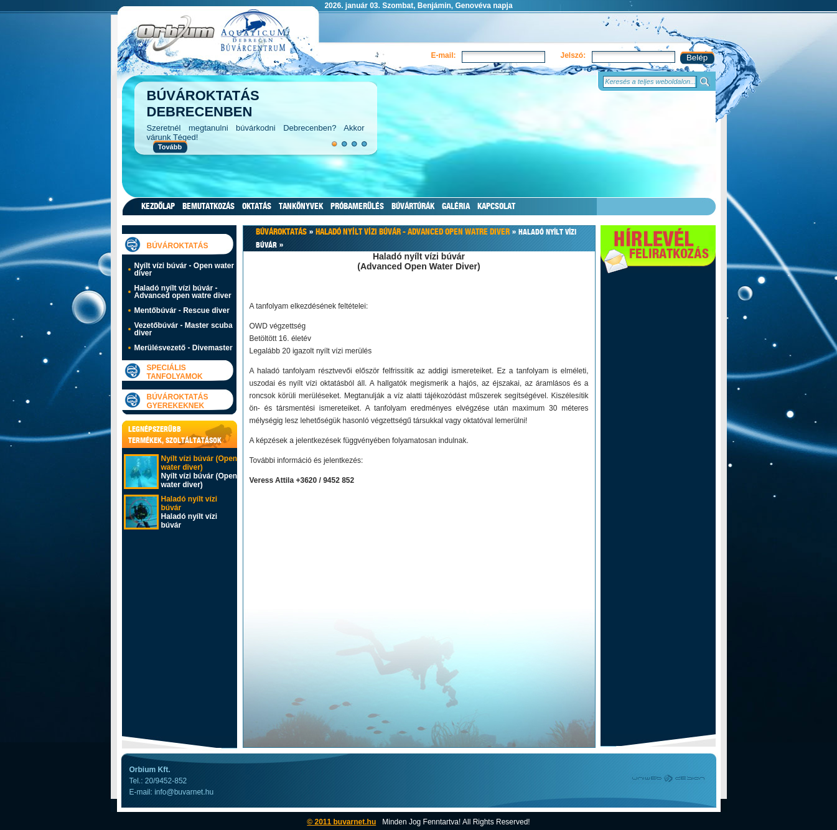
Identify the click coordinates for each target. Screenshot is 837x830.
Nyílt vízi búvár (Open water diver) (199, 463)
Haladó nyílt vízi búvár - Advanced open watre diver (182, 291)
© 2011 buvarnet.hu (341, 822)
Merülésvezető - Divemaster (183, 348)
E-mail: (443, 55)
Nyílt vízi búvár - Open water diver (184, 269)
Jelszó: (573, 55)
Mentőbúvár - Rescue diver (182, 310)
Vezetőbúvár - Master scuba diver (183, 329)
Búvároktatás (177, 245)
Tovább (170, 147)
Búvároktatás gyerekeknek (177, 401)
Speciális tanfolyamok (175, 372)
